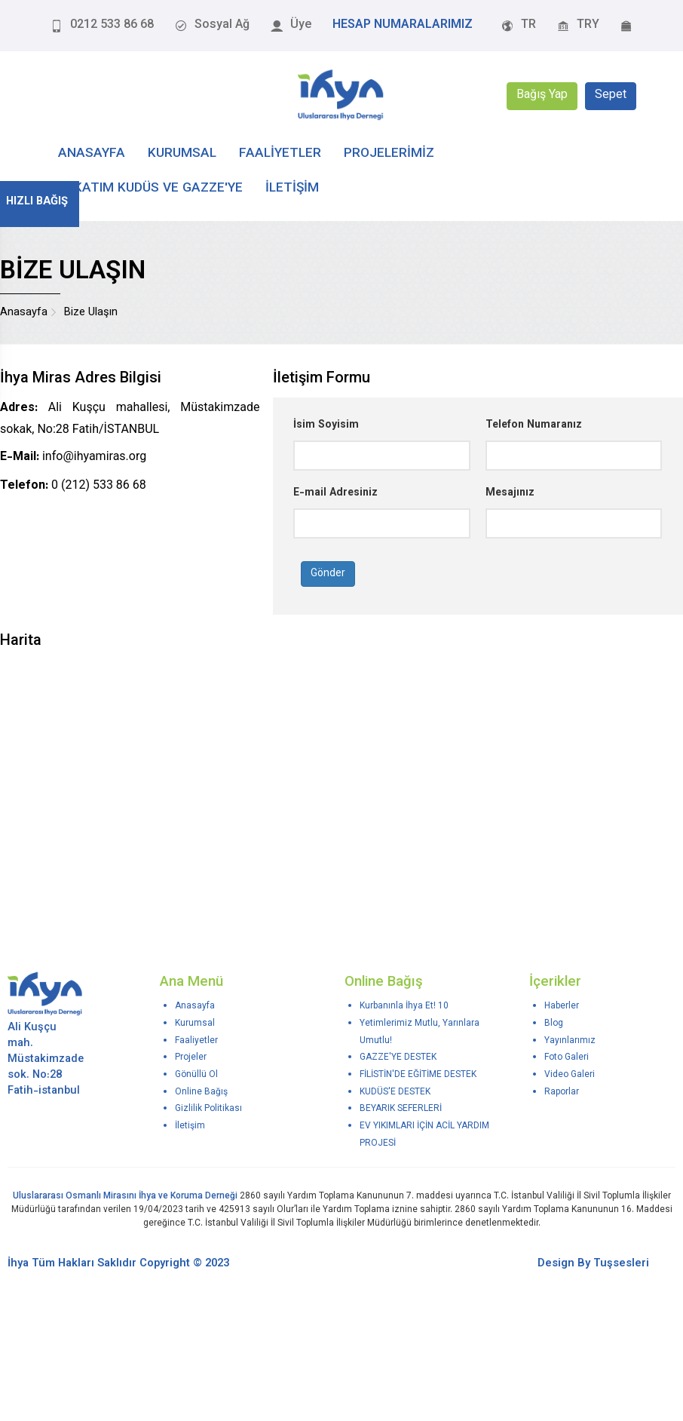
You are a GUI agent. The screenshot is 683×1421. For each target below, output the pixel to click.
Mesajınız (509, 493)
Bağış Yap (542, 96)
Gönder (328, 574)
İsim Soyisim (326, 425)
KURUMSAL (182, 153)
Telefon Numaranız (533, 425)
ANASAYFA (91, 153)
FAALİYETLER (280, 153)
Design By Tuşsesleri (593, 1263)
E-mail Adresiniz (335, 493)
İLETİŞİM (292, 188)
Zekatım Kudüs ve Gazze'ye (150, 188)
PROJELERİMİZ (389, 153)
